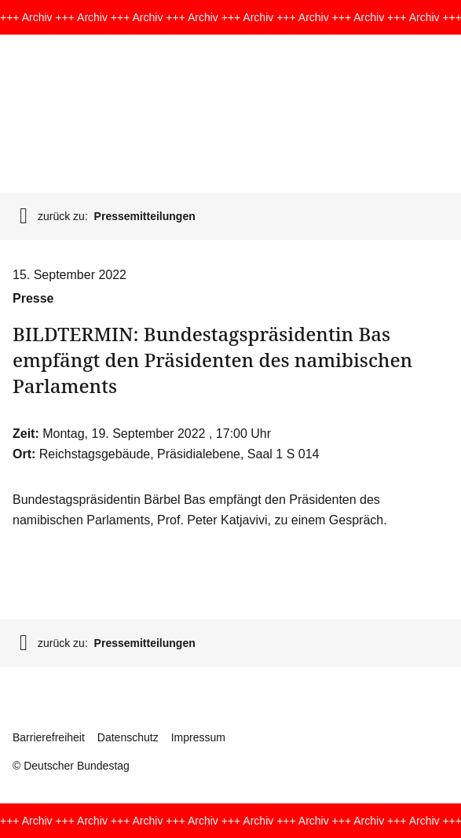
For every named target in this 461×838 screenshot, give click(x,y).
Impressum (198, 737)
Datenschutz (128, 737)
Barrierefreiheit (49, 737)
